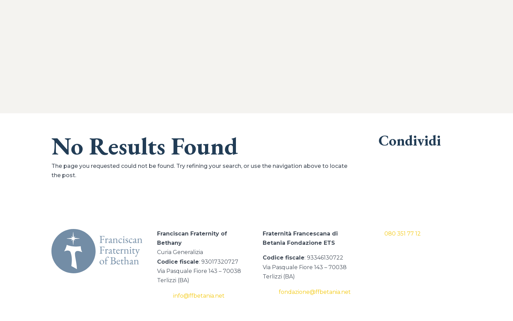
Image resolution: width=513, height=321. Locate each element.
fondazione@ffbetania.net (315, 292)
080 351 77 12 (402, 233)
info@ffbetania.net (199, 296)
